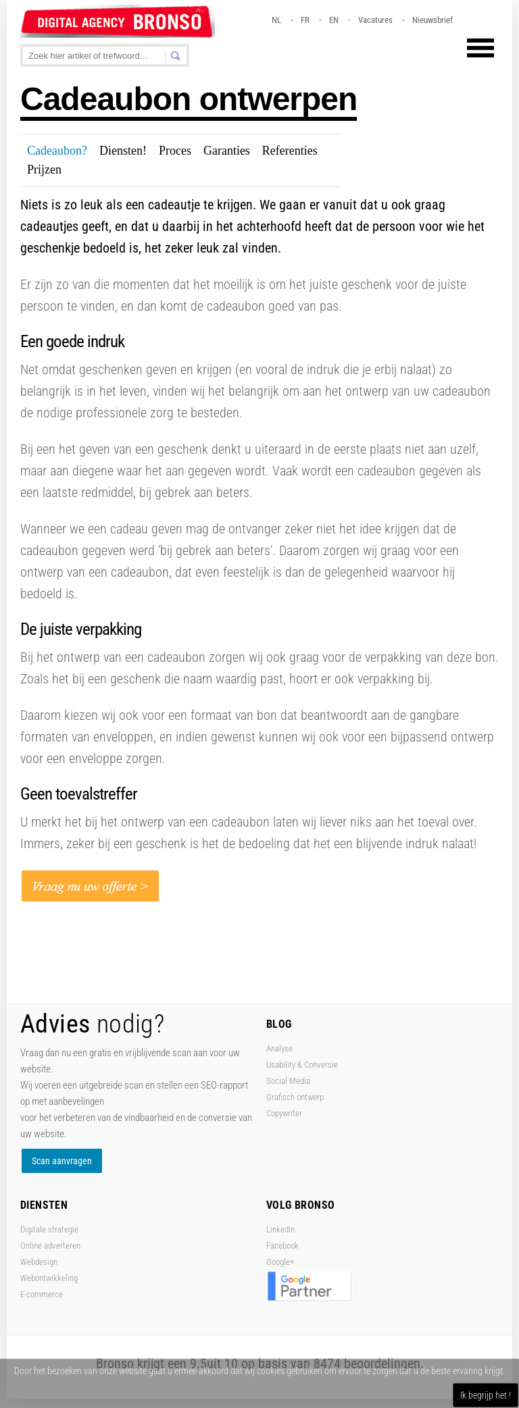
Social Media (288, 1081)
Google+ (280, 1262)
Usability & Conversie (302, 1065)
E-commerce (41, 1294)
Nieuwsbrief (432, 20)
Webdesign (38, 1262)
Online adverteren (50, 1246)
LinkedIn (280, 1229)
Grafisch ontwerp (295, 1097)
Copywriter (284, 1113)
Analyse (279, 1048)
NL (276, 20)
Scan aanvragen (62, 1160)
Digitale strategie (49, 1229)
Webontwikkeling (49, 1278)
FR (305, 20)
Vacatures (375, 20)
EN (334, 20)
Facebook (282, 1246)
